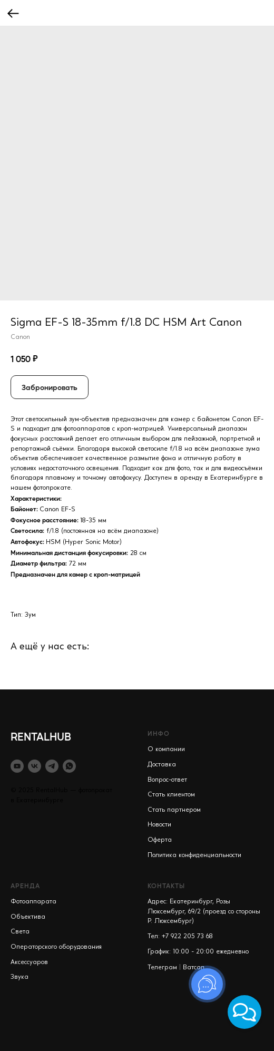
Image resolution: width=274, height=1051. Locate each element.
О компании (166, 749)
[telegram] (51, 766)
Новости (159, 825)
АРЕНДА (25, 885)
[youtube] (17, 766)
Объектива (28, 917)
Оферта (160, 840)
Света (20, 932)
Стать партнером (174, 810)
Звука (19, 977)
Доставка (162, 765)
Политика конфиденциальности (194, 855)
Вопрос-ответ (167, 780)
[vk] (34, 766)
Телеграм (162, 968)
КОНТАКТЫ (166, 885)
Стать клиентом (171, 795)
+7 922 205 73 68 (187, 936)
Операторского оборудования (56, 947)
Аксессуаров (29, 962)
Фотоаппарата (33, 902)
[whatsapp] (69, 766)
